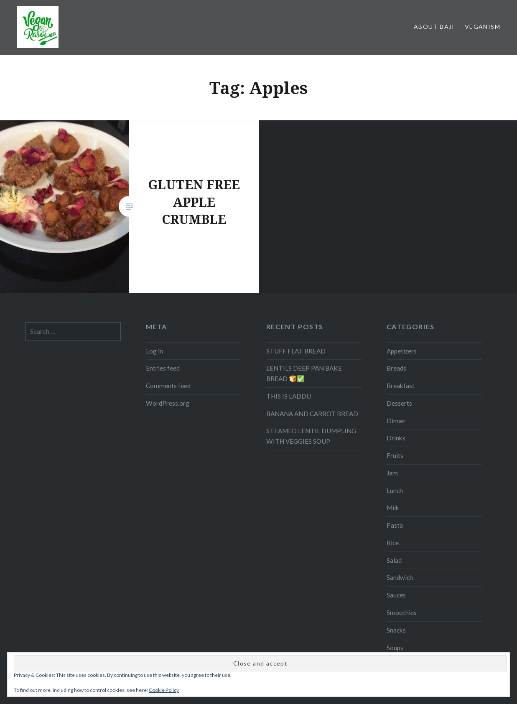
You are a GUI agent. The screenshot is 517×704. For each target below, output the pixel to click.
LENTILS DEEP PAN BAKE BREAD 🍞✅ (304, 373)
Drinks (396, 438)
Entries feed (163, 368)
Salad (394, 560)
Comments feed (168, 385)
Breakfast (401, 385)
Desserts (399, 403)
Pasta (395, 525)
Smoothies (402, 612)
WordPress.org (167, 403)
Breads (396, 368)
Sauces (396, 595)
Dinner (396, 420)
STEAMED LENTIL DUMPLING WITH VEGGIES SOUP (311, 436)
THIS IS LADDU (288, 396)
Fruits (395, 455)
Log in (154, 351)
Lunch (395, 490)
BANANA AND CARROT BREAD (312, 413)
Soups (395, 647)
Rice (393, 542)
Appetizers (402, 351)
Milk (393, 507)
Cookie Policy (164, 690)
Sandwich (400, 577)
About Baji (434, 26)
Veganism (482, 26)
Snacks (396, 630)
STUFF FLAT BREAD (296, 351)
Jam (392, 473)
